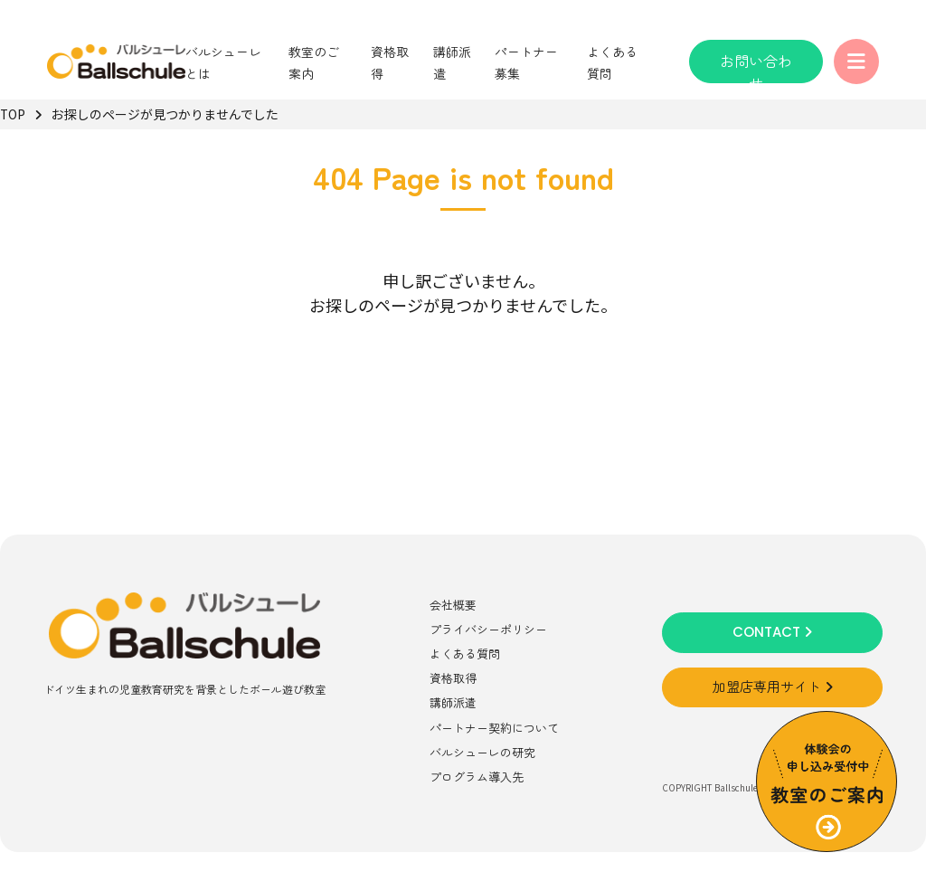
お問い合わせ (756, 66)
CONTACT (772, 631)
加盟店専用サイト (773, 686)
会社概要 (453, 604)
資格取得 (453, 678)
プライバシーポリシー (488, 629)
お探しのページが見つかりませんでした (165, 114)
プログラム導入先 (477, 776)
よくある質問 (465, 653)
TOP (12, 114)
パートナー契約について (494, 727)
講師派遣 (453, 702)
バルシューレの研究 (482, 752)
